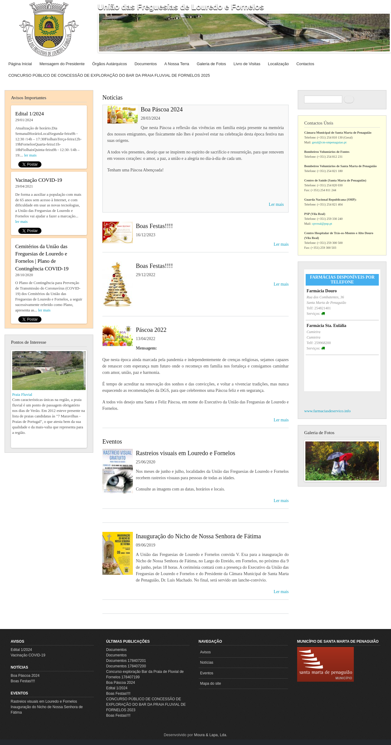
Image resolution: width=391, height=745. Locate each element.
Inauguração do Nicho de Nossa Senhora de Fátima (198, 536)
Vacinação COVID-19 (28, 655)
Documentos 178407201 (126, 661)
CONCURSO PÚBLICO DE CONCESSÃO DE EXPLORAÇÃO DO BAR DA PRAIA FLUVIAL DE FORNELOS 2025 (109, 75)
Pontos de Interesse (28, 342)
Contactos (305, 63)
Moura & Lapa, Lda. (210, 735)
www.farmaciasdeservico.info (327, 411)
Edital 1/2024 (21, 650)
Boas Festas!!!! (154, 226)
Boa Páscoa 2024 (162, 109)
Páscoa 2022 (151, 329)
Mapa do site (210, 683)
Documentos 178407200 (126, 666)
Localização (278, 63)
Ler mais (276, 204)
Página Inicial (20, 63)
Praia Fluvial (22, 394)
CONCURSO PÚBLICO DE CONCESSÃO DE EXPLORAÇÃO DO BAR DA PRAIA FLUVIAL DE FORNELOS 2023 (146, 704)
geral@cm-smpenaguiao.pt (329, 142)
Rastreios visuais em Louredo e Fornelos (185, 453)
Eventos (112, 441)
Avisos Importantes (28, 97)
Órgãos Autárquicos (109, 63)
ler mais (30, 155)
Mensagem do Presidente (62, 63)
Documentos (145, 63)
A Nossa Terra (176, 63)
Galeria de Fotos (211, 63)
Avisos (17, 641)
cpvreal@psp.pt (322, 223)
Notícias (112, 97)
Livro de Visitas (246, 63)
